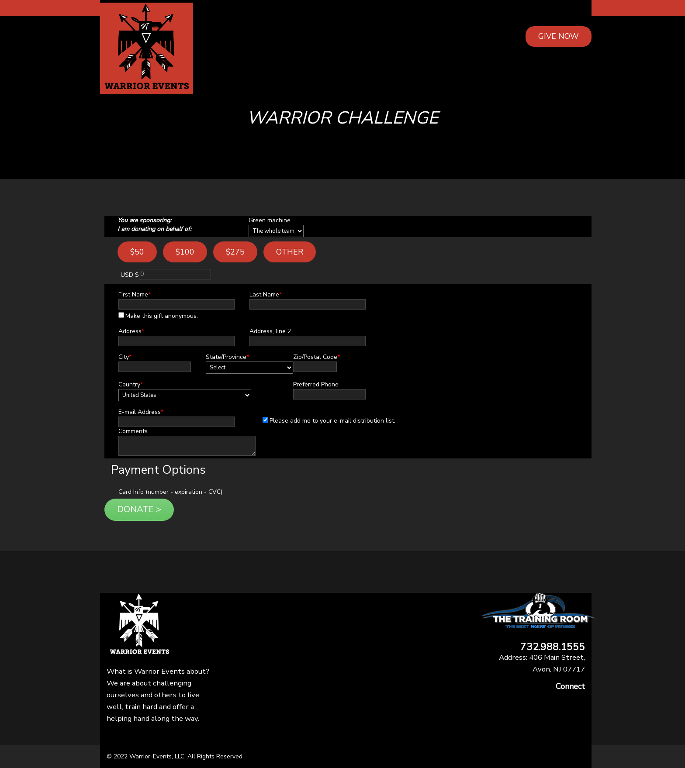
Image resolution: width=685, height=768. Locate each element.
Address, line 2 (270, 331)
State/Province (227, 357)
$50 (137, 252)
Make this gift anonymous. (158, 316)
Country (130, 384)
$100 (185, 252)
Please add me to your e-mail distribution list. (329, 421)
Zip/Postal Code (316, 357)
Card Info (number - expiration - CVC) (170, 492)
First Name (134, 294)
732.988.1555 (552, 647)
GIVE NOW (558, 36)
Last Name (265, 294)
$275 (235, 252)
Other (289, 252)
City (124, 357)
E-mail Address (140, 412)
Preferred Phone (316, 384)
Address (131, 331)
